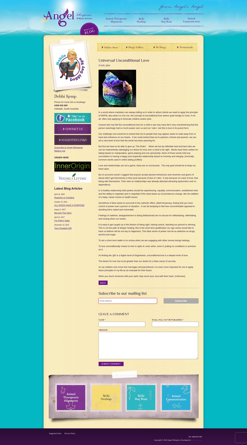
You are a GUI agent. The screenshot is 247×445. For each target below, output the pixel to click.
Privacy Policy (70, 433)
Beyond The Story (63, 213)
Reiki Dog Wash (166, 19)
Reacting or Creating (64, 197)
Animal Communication (191, 19)
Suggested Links (55, 433)
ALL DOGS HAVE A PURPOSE (69, 205)
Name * (102, 320)
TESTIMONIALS (184, 47)
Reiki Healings (141, 19)
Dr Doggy (159, 47)
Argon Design (196, 440)
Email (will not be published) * (168, 320)
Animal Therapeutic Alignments (116, 19)
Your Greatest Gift (63, 228)
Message (103, 330)
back (103, 283)
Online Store (109, 47)
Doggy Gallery (134, 47)
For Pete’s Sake (62, 220)
